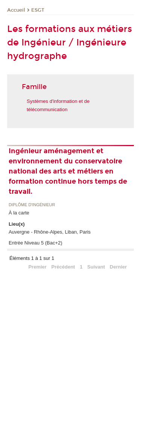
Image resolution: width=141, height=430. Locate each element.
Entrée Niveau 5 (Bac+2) (35, 243)
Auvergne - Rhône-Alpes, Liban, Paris (50, 232)
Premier (37, 267)
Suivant (96, 267)
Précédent (63, 267)
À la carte (19, 213)
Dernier (118, 267)
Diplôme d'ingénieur (32, 205)
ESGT (37, 10)
